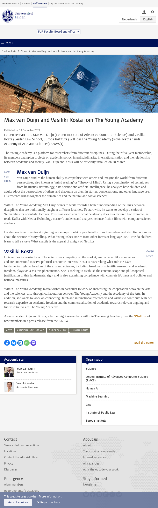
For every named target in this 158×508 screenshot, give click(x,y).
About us (89, 445)
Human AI (92, 388)
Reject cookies (50, 502)
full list (142, 316)
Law (88, 405)
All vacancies (91, 464)
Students (26, 3)
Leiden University (10, 3)
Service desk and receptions (21, 445)
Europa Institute (96, 421)
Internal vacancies (94, 457)
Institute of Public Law (100, 413)
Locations (10, 451)
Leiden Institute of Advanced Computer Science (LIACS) (117, 378)
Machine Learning (97, 397)
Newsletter (90, 485)
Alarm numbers (13, 485)
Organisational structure (62, 3)
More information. (50, 497)
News (24, 51)
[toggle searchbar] (152, 11)
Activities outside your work (100, 470)
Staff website (9, 51)
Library (79, 3)
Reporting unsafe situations (21, 491)
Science (91, 369)
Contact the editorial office (20, 457)
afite (9, 330)
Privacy (8, 464)
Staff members (40, 3)
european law (57, 330)
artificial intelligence (30, 330)
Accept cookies (18, 502)
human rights (79, 330)
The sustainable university (99, 451)
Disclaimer (10, 470)
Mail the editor (144, 343)
